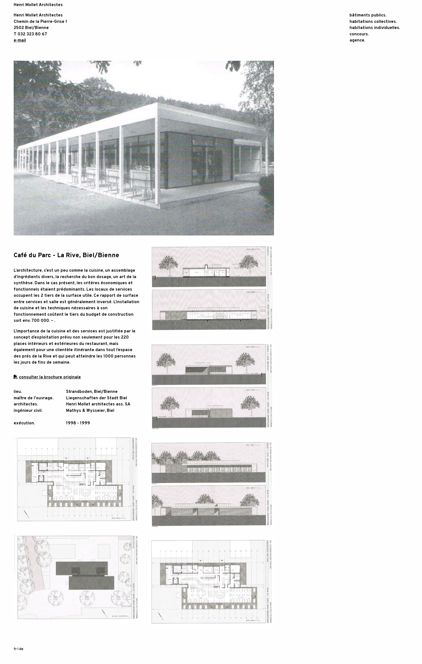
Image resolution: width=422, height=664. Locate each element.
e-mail (20, 40)
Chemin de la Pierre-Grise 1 (40, 22)
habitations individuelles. (375, 28)
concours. (359, 34)
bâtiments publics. (368, 15)
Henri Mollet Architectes (38, 15)
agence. (357, 40)
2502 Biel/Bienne (31, 28)
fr (15, 650)
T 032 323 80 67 (30, 34)
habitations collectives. (373, 22)
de (21, 650)
